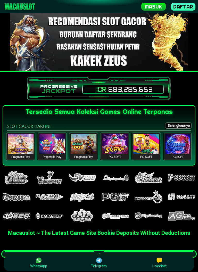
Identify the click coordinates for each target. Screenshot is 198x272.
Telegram (99, 263)
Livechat (159, 263)
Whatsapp (38, 263)
